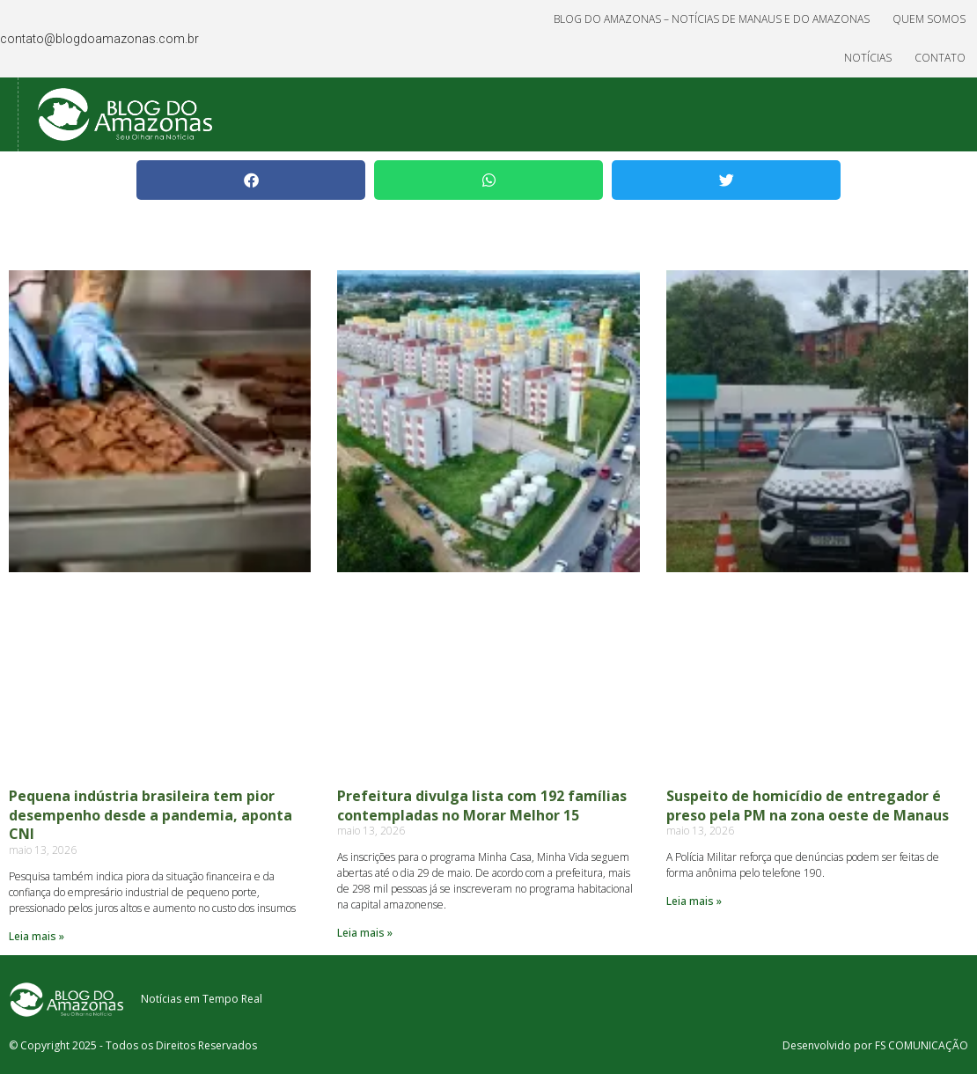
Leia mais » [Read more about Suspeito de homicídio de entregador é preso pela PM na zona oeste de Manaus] (694, 901)
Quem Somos (929, 18)
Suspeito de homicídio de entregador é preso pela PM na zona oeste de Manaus (807, 805)
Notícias (868, 57)
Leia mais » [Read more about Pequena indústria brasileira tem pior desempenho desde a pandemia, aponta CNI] (36, 936)
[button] (250, 180)
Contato (940, 57)
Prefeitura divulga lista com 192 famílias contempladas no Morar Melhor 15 (482, 805)
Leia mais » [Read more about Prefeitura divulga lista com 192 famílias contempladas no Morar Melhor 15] (365, 932)
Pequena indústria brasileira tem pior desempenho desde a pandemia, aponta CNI (150, 814)
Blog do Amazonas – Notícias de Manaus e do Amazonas (712, 18)
